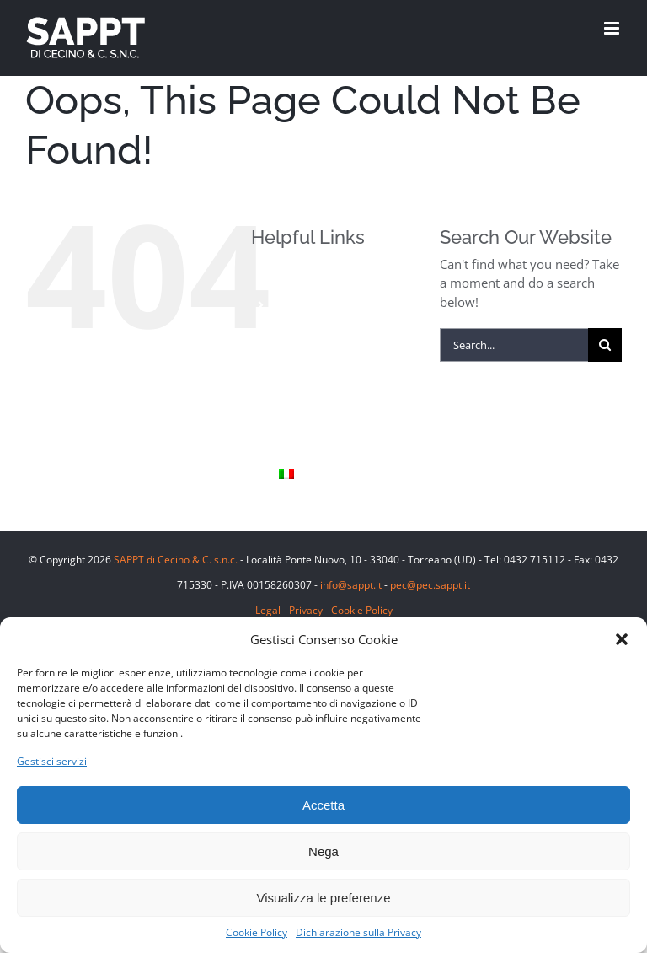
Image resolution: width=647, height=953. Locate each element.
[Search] (605, 345)
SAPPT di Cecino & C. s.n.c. (176, 559)
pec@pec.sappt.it (430, 585)
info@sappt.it (351, 585)
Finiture (301, 334)
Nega (323, 851)
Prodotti (301, 305)
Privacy (306, 610)
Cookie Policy (256, 932)
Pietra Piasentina (326, 361)
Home (295, 276)
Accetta (323, 805)
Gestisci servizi (52, 761)
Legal (268, 610)
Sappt (295, 418)
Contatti (301, 447)
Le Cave (300, 390)
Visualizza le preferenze (324, 898)
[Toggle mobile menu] (613, 28)
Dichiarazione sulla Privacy (358, 932)
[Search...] (514, 345)
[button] (621, 639)
